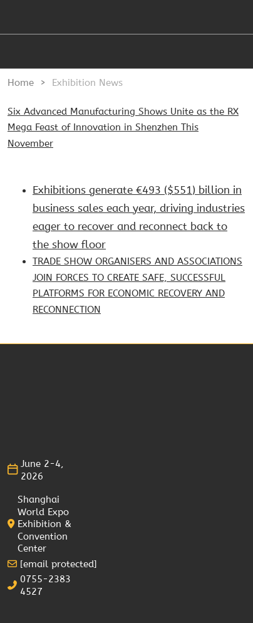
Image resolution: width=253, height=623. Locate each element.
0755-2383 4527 (45, 585)
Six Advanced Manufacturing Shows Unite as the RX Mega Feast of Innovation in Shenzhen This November (123, 127)
